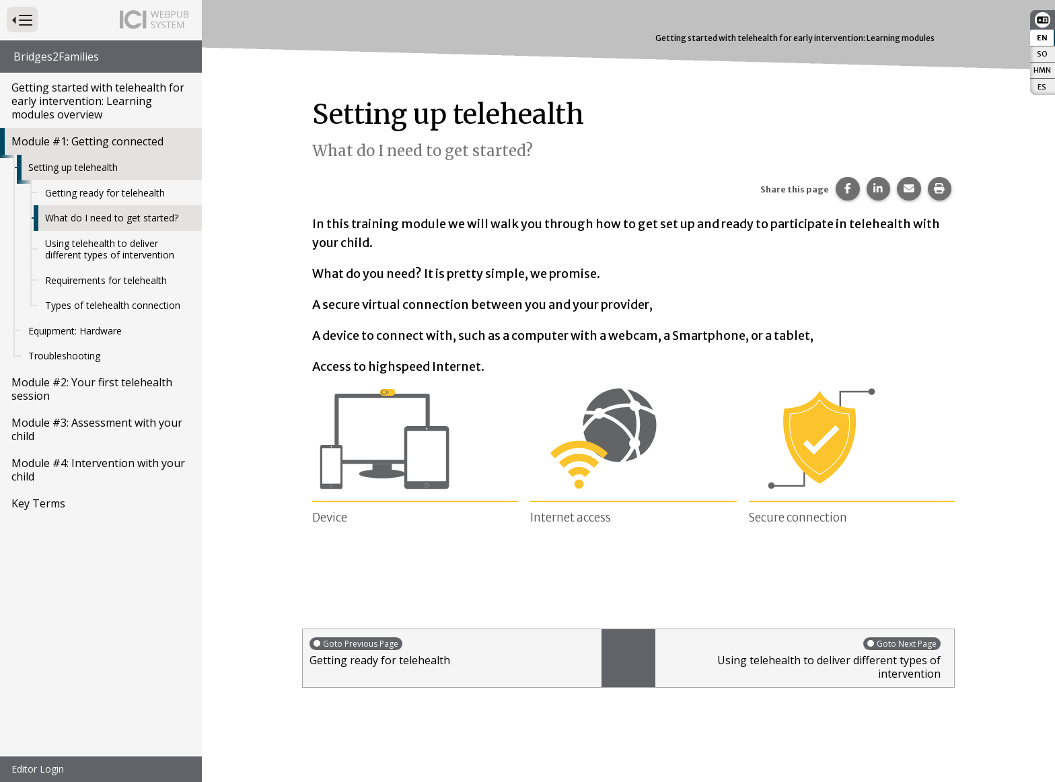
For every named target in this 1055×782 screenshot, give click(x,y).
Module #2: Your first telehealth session (91, 389)
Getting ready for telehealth (105, 192)
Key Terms (38, 503)
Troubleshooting (64, 355)
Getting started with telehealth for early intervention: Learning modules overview (97, 101)
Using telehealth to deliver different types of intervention (109, 249)
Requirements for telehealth (106, 280)
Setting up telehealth (73, 167)
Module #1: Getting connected (87, 141)
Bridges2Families (56, 56)
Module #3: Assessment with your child (96, 429)
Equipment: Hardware (75, 330)
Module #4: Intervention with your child (98, 470)
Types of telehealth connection (112, 305)
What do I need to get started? (111, 217)
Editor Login (37, 768)
